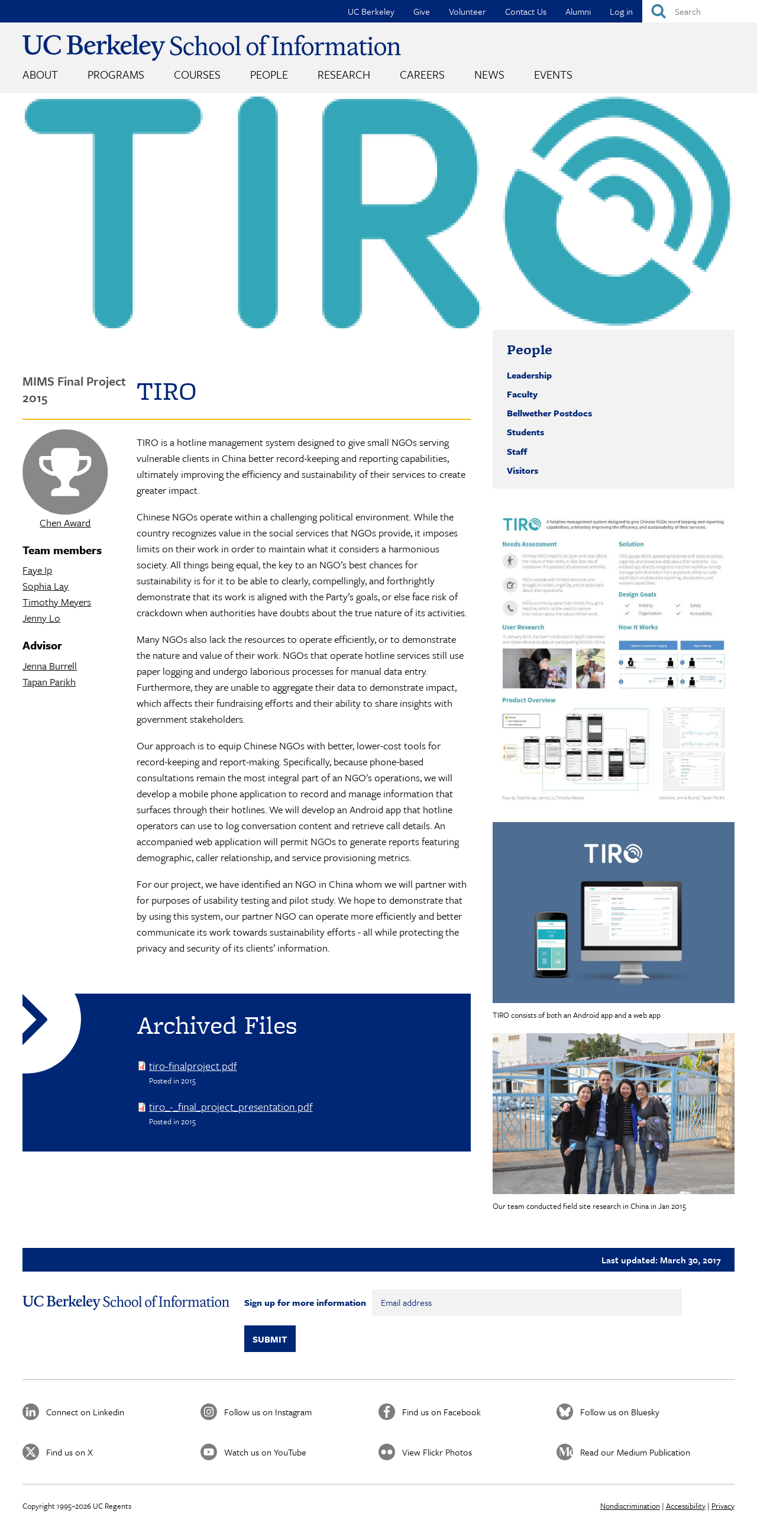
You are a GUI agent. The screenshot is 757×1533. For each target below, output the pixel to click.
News (489, 74)
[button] (614, 658)
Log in (621, 11)
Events (553, 74)
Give (421, 11)
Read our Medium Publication (635, 1451)
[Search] (699, 11)
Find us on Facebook (441, 1411)
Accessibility (686, 1506)
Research (344, 74)
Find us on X (69, 1451)
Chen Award (65, 522)
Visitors (522, 470)
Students (525, 431)
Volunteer (467, 11)
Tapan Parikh (49, 681)
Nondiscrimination (630, 1506)
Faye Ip (37, 569)
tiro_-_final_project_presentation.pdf (231, 1106)
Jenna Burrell (49, 665)
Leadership (529, 374)
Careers (422, 74)
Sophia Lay (45, 585)
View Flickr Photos (437, 1451)
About (40, 74)
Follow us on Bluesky (619, 1411)
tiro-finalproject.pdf (193, 1065)
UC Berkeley (371, 11)
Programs (116, 74)
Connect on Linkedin (85, 1411)
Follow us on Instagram (268, 1411)
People (269, 74)
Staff (517, 451)
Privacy (723, 1506)
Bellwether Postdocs (549, 412)
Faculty (522, 393)
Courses (197, 74)
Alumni (578, 11)
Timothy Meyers (56, 601)
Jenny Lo (41, 617)
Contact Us (525, 11)
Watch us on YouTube (265, 1451)
